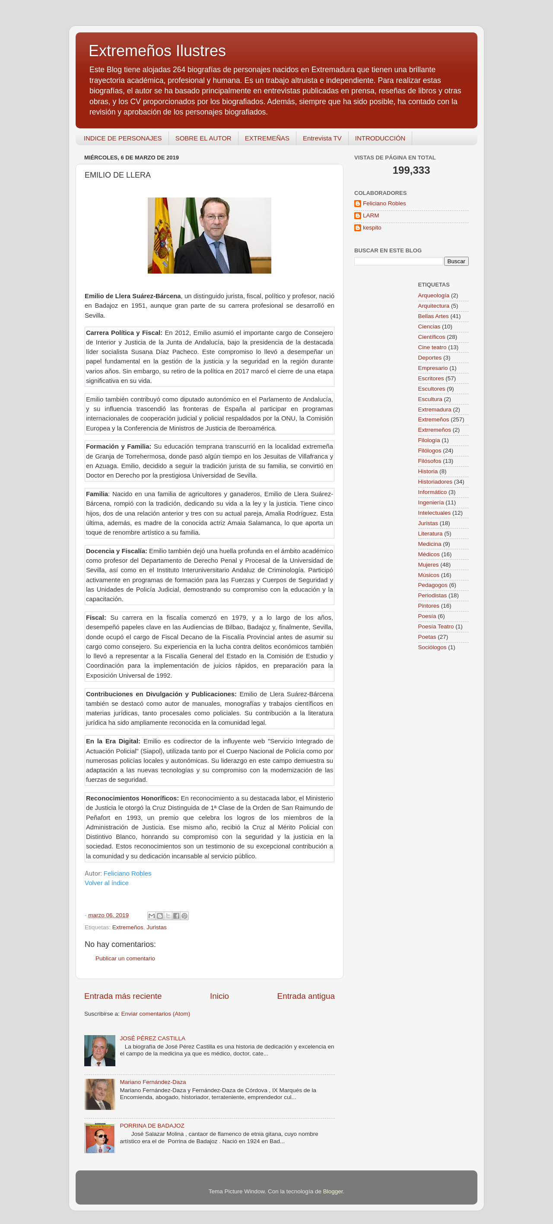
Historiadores (435, 481)
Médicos (429, 554)
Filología (429, 440)
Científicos (431, 337)
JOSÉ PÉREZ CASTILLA (152, 1038)
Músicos (429, 575)
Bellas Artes (433, 316)
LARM (371, 215)
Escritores (431, 378)
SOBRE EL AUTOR (203, 138)
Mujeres (428, 564)
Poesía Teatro (436, 626)
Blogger (333, 1191)
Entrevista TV (322, 138)
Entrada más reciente (123, 996)
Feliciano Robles (128, 873)
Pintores (429, 605)
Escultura (430, 399)
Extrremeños (434, 430)
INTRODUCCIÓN (380, 138)
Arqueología (434, 295)
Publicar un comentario (125, 958)
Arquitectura (434, 306)
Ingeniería (431, 502)
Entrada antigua (306, 996)
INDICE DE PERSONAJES (123, 138)
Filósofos (430, 461)
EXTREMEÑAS (267, 138)
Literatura (430, 533)
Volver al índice (107, 882)
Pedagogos (433, 585)
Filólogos (430, 450)
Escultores (431, 389)
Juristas (156, 927)
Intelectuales (434, 513)
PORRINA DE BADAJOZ (152, 1125)
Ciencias (429, 326)
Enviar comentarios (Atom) (156, 1013)
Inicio (219, 996)
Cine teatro (432, 347)
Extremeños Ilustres (157, 51)
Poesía (427, 616)
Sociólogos (432, 647)
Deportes (430, 357)
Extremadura (434, 409)
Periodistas (432, 595)
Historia (428, 471)
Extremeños (127, 927)
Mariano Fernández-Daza (153, 1082)
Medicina (430, 544)
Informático (432, 492)
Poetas (427, 637)
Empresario (433, 368)
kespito (372, 227)
